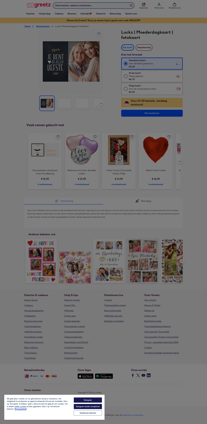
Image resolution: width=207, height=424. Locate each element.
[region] (54, 407)
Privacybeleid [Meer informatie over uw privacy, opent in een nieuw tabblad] (20, 409)
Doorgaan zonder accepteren (88, 407)
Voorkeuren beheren (88, 413)
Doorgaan (88, 400)
